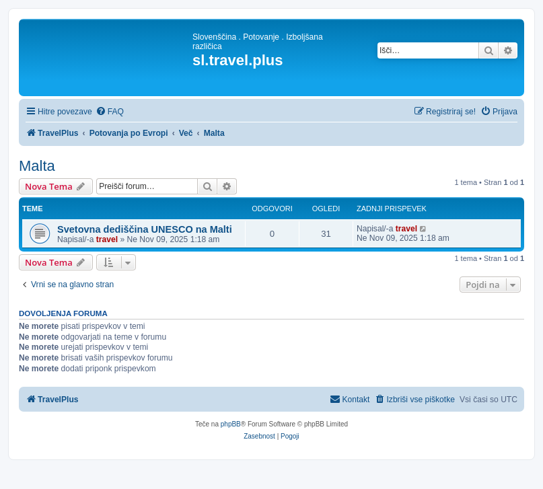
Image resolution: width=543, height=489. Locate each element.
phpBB (231, 424)
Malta (37, 165)
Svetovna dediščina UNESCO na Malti (144, 229)
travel (107, 239)
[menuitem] (110, 112)
